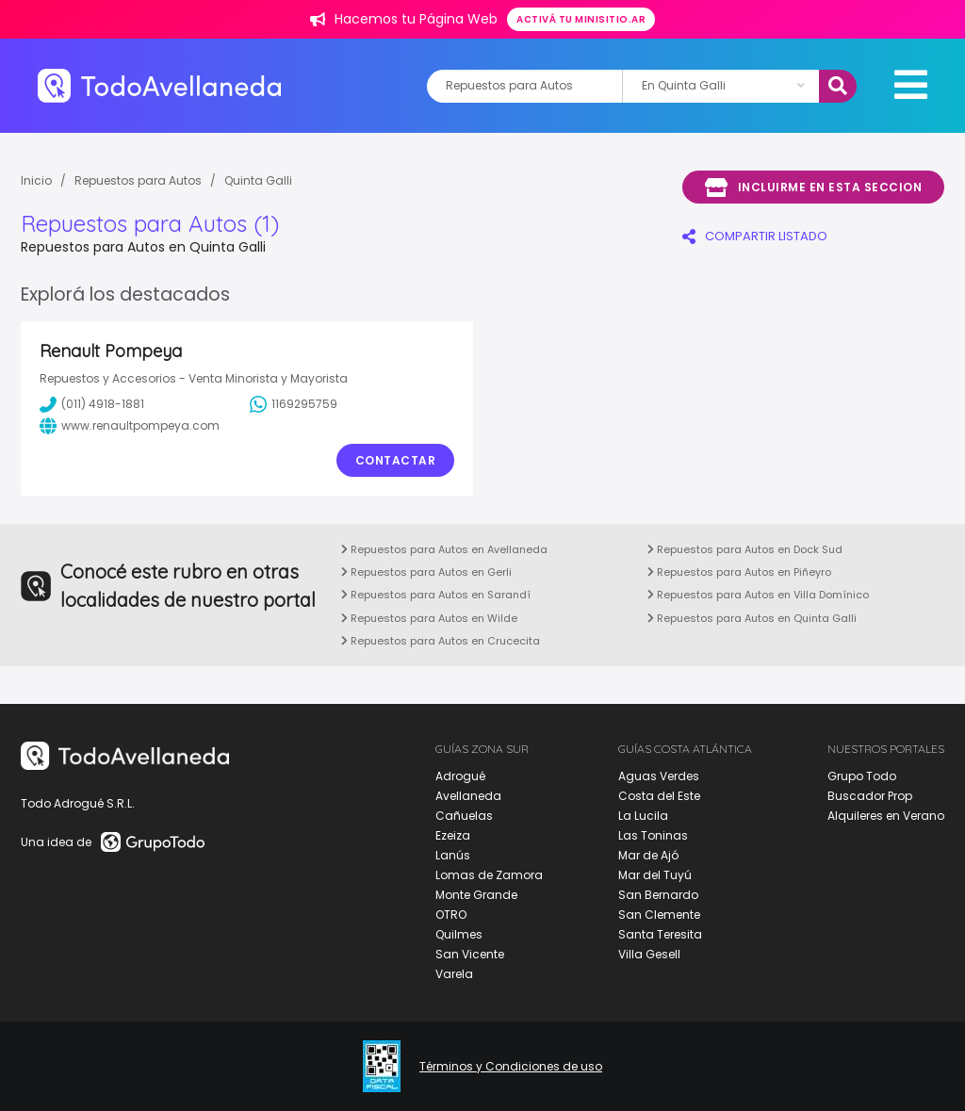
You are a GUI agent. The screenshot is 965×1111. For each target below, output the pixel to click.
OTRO (450, 915)
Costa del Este (659, 796)
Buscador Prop (869, 796)
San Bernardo (658, 895)
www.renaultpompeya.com (130, 425)
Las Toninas (653, 835)
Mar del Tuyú (655, 875)
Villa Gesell (649, 954)
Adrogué (460, 776)
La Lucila (643, 816)
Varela (454, 974)
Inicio (36, 180)
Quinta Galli (258, 180)
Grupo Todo (861, 776)
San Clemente (659, 915)
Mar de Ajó (648, 855)
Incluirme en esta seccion (813, 187)
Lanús (452, 855)
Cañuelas (464, 816)
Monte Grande (476, 895)
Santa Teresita (660, 934)
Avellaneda (468, 796)
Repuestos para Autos (138, 180)
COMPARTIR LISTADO (754, 236)
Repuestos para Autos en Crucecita (440, 640)
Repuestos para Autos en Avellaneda (444, 549)
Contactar (395, 460)
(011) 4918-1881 (92, 404)
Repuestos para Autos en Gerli (426, 572)
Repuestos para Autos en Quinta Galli (752, 618)
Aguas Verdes (658, 776)
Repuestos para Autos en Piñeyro (739, 572)
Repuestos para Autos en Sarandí (436, 594)
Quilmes (458, 934)
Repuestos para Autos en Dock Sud (744, 549)
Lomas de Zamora (489, 875)
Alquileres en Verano (885, 816)
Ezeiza (452, 835)
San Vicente (469, 954)
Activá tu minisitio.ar (581, 19)
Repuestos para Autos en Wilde (429, 618)
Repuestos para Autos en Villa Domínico (758, 594)
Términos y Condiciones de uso (510, 1066)
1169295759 (293, 404)
